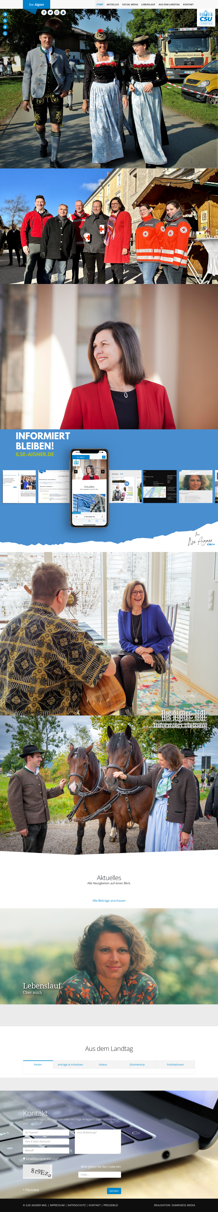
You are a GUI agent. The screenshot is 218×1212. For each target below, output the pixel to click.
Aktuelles (113, 4)
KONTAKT (95, 1205)
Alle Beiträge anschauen (109, 901)
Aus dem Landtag (169, 4)
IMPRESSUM (57, 1205)
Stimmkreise (137, 1064)
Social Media (130, 4)
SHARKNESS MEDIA (183, 1205)
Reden (38, 1064)
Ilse (36, 4)
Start (100, 4)
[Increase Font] (5, 27)
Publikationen (175, 1064)
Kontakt (188, 4)
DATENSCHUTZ (77, 1205)
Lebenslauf (148, 4)
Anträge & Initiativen (70, 1064)
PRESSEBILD (111, 1205)
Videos (103, 1064)
